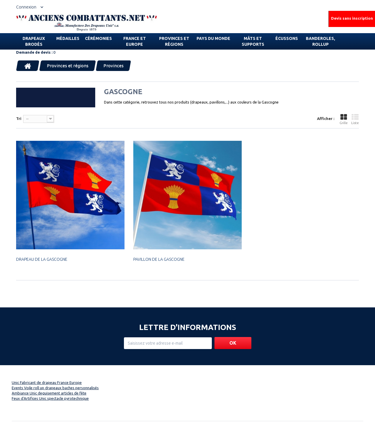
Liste (355, 119)
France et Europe (134, 41)
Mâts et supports (253, 41)
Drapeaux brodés (34, 41)
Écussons (286, 38)
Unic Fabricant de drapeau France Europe (47, 382)
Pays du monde (213, 38)
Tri (18, 118)
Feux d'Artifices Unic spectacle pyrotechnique (50, 398)
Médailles (67, 38)
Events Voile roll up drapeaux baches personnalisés (55, 388)
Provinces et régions (174, 41)
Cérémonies (98, 38)
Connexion (26, 7)
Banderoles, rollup (320, 41)
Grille (344, 119)
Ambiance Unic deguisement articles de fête (49, 393)
